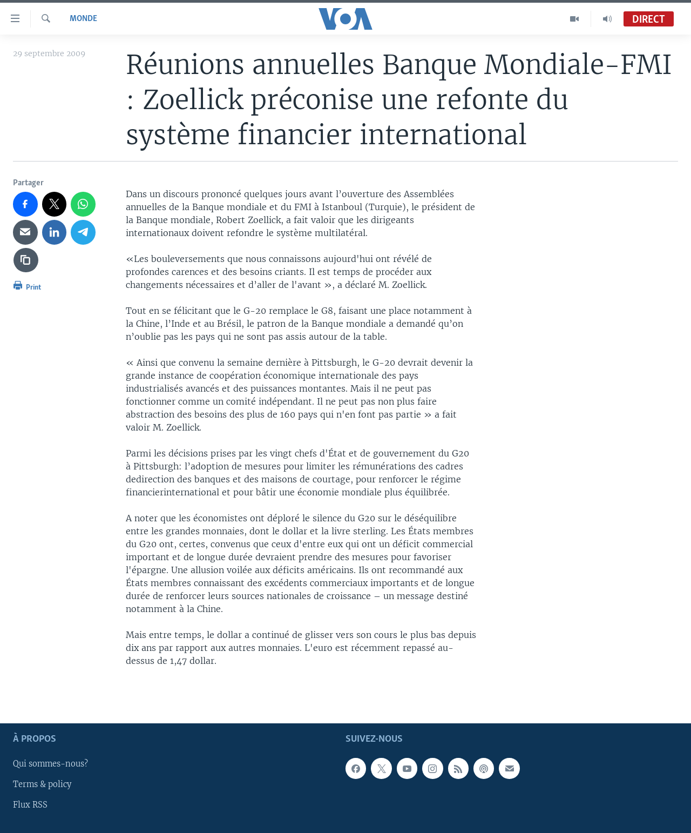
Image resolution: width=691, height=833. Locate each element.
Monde (83, 19)
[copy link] (25, 260)
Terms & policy (42, 785)
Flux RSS (30, 805)
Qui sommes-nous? (50, 764)
